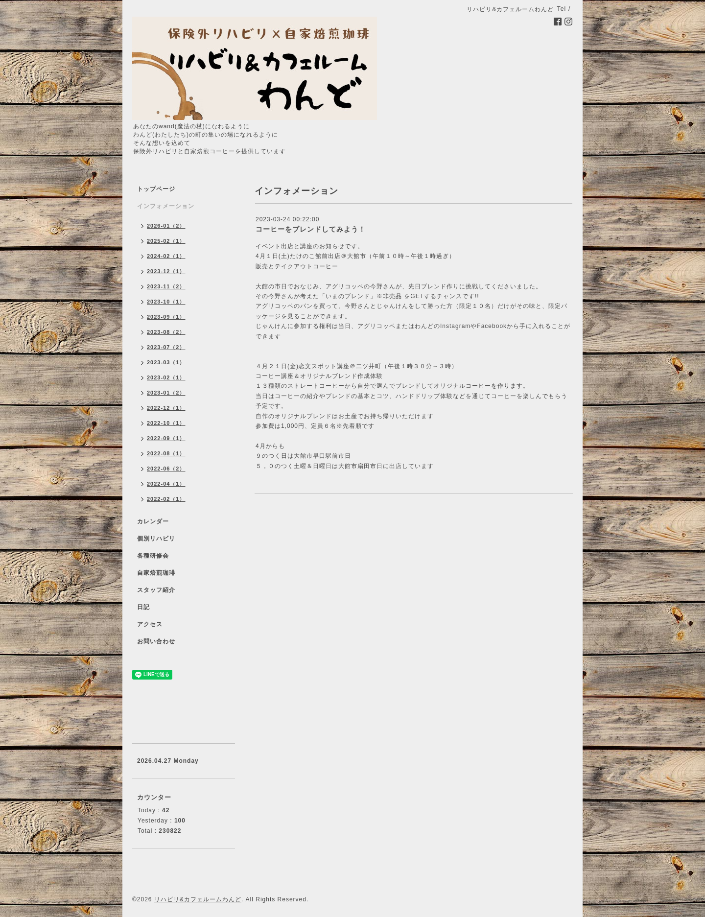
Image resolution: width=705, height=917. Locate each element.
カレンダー (153, 521)
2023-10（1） (166, 302)
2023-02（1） (166, 377)
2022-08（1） (166, 453)
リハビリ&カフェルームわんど (197, 899)
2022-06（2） (166, 468)
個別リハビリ (156, 538)
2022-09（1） (166, 438)
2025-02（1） (166, 241)
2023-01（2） (166, 393)
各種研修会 (153, 555)
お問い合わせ (156, 641)
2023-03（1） (166, 362)
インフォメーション (165, 206)
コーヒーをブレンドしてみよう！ (311, 229)
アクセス (150, 624)
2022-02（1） (166, 499)
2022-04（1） (166, 484)
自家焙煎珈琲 (156, 572)
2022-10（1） (166, 423)
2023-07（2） (166, 347)
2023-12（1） (166, 271)
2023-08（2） (166, 332)
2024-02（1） (166, 256)
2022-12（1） (166, 408)
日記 (143, 607)
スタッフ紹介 (156, 590)
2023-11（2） (166, 286)
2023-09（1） (166, 317)
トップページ (156, 189)
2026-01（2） (166, 226)
